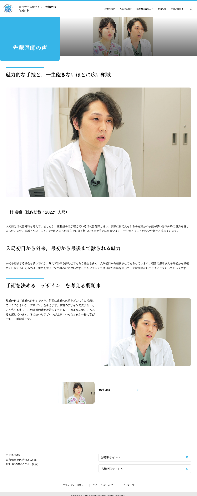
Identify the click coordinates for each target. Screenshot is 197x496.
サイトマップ (127, 481)
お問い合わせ (176, 8)
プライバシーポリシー (74, 481)
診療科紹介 (109, 8)
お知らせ (162, 8)
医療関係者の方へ (144, 8)
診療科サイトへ (110, 453)
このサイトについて (103, 481)
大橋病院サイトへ (112, 464)
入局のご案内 (125, 8)
